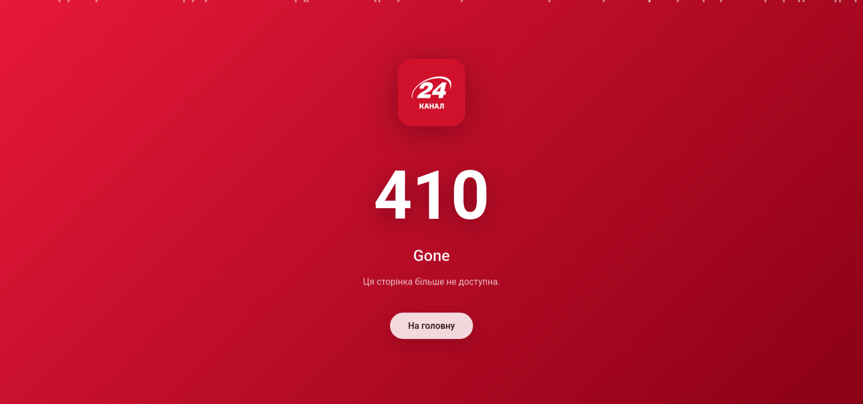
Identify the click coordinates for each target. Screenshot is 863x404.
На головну (431, 327)
